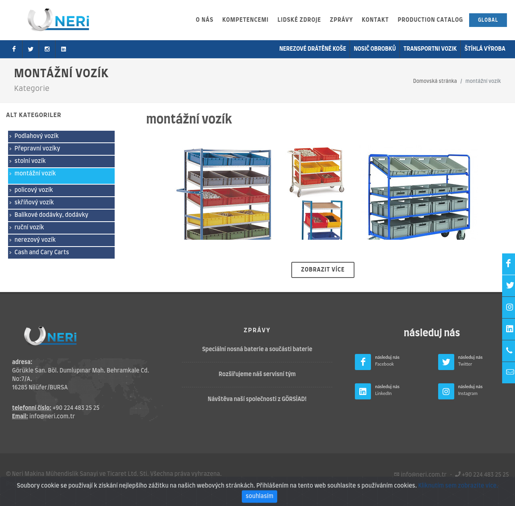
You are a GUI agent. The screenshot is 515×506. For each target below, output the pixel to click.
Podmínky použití (29, 484)
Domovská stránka (435, 81)
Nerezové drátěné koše (312, 49)
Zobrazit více (322, 270)
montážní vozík (35, 174)
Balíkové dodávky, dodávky (51, 215)
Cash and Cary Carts (41, 252)
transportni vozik (430, 49)
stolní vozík (30, 161)
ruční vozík (29, 227)
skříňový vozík (34, 203)
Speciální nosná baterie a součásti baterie (257, 349)
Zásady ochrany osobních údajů (103, 484)
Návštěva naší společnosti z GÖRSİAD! (257, 399)
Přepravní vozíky (37, 149)
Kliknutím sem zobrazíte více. (458, 497)
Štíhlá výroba (484, 49)
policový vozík (33, 190)
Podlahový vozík (36, 136)
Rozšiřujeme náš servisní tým (257, 374)
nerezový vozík (35, 240)
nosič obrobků (375, 49)
